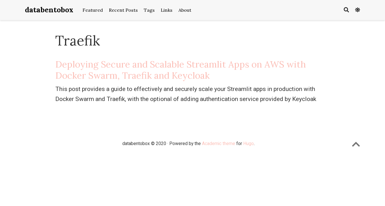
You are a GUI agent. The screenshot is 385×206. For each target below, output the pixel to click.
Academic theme (218, 143)
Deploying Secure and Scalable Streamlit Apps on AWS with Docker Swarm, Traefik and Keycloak (180, 69)
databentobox (49, 9)
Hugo (248, 143)
